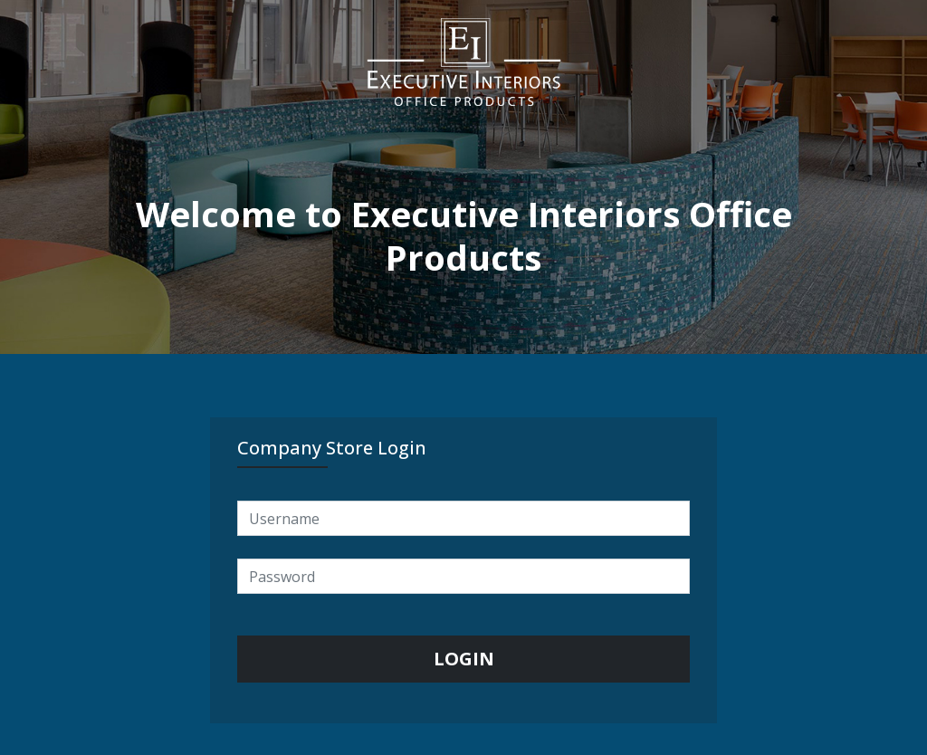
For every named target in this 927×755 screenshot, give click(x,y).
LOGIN (464, 658)
